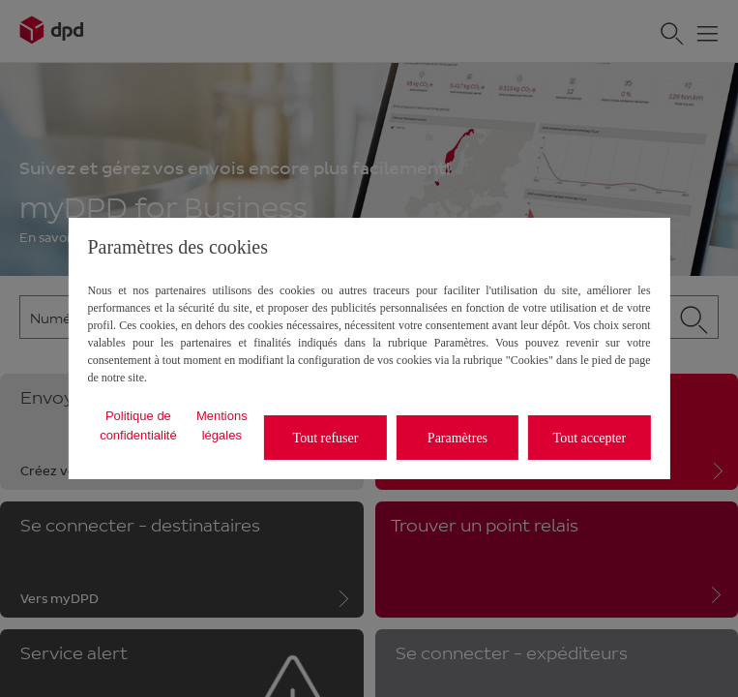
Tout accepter (590, 438)
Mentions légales (222, 425)
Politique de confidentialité (138, 425)
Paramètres (457, 438)
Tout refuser (326, 438)
